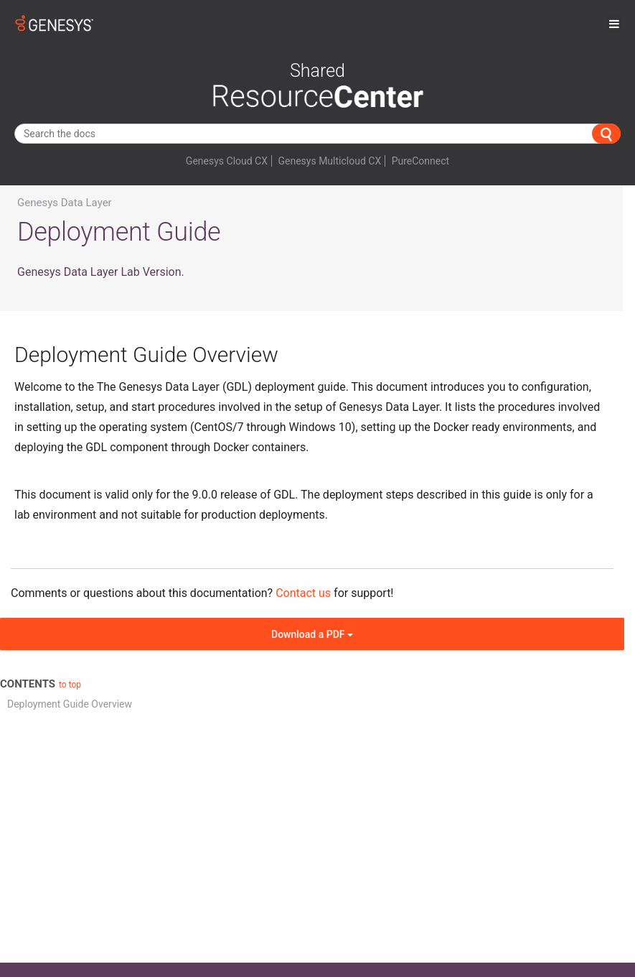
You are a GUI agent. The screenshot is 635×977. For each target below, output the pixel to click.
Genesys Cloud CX (227, 161)
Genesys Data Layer (64, 202)
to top (70, 685)
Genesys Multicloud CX (329, 161)
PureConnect (420, 161)
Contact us (303, 593)
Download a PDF (312, 634)
